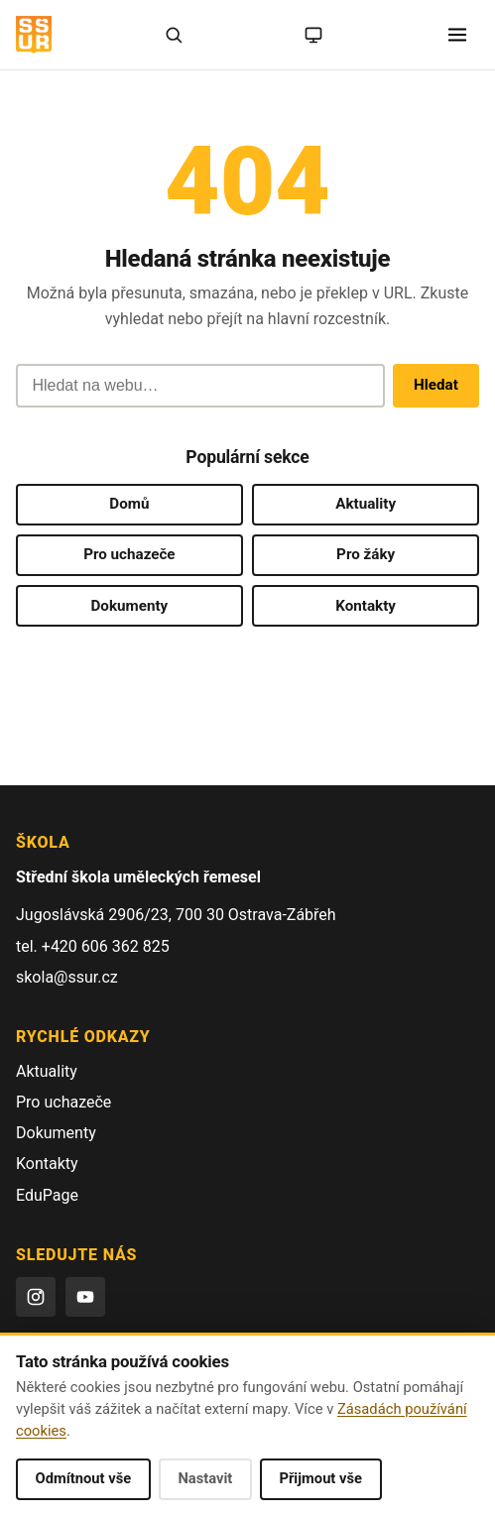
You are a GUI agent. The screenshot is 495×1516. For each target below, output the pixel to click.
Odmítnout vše (84, 1478)
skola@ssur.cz (67, 977)
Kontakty (365, 606)
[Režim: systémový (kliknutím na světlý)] (313, 35)
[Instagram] (36, 1297)
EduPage (47, 1195)
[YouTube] (85, 1297)
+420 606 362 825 (106, 946)
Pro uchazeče (129, 554)
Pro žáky (365, 554)
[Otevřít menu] (457, 35)
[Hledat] (173, 35)
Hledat (436, 385)
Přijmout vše (320, 1478)
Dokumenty (129, 606)
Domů (129, 504)
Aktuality (365, 504)
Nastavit (205, 1478)
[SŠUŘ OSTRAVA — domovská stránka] (34, 35)
